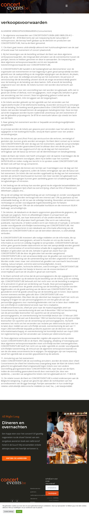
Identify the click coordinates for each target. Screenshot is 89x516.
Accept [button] (19, 511)
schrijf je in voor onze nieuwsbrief (51, 481)
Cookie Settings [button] (8, 511)
